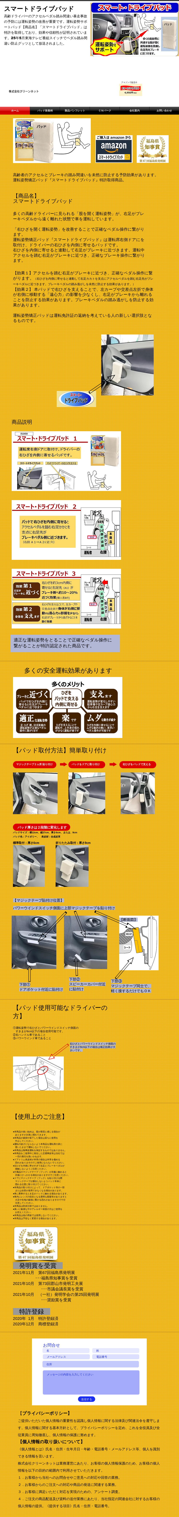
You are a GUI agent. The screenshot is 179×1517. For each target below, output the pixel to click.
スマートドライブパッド (39, 8)
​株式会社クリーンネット (24, 91)
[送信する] (86, 1399)
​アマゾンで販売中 (129, 82)
